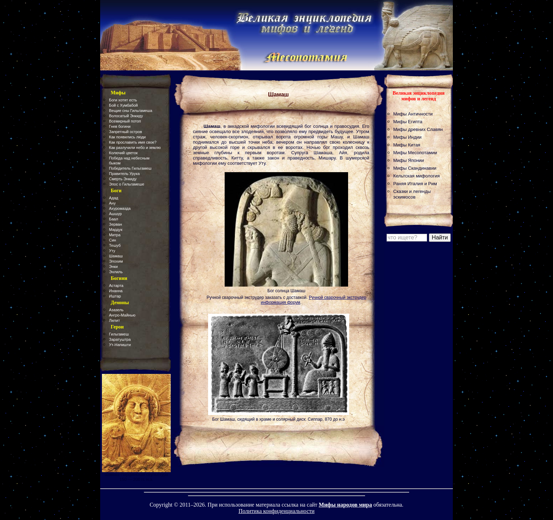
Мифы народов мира (345, 505)
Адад (113, 198)
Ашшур (115, 214)
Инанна (115, 291)
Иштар (115, 296)
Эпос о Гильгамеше (126, 184)
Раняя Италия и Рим (415, 183)
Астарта (116, 285)
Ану (112, 203)
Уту (112, 251)
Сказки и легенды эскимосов (412, 194)
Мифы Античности (413, 114)
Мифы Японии (408, 160)
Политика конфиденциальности (276, 511)
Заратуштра (120, 339)
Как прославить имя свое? (133, 142)
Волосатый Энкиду (126, 116)
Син (112, 240)
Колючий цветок (123, 153)
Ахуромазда (119, 208)
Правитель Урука (124, 173)
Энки (113, 266)
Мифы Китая (406, 145)
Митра (115, 235)
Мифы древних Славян (418, 129)
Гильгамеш (119, 334)
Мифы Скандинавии (414, 168)
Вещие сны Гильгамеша (130, 110)
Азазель (116, 310)
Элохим (116, 261)
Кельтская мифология (416, 175)
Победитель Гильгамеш (130, 168)
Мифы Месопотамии (415, 152)
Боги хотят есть (123, 100)
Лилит (114, 320)
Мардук (115, 229)
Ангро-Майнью (122, 315)
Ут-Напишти (120, 345)
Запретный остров (125, 132)
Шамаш (116, 256)
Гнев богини (119, 126)
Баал (113, 219)
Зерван (115, 224)
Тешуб (115, 245)
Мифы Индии (407, 137)
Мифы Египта (408, 121)
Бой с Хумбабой (123, 105)
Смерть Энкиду (122, 179)
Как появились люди (127, 137)
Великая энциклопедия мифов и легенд (418, 95)
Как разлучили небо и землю (135, 147)
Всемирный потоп (125, 121)
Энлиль (116, 272)
